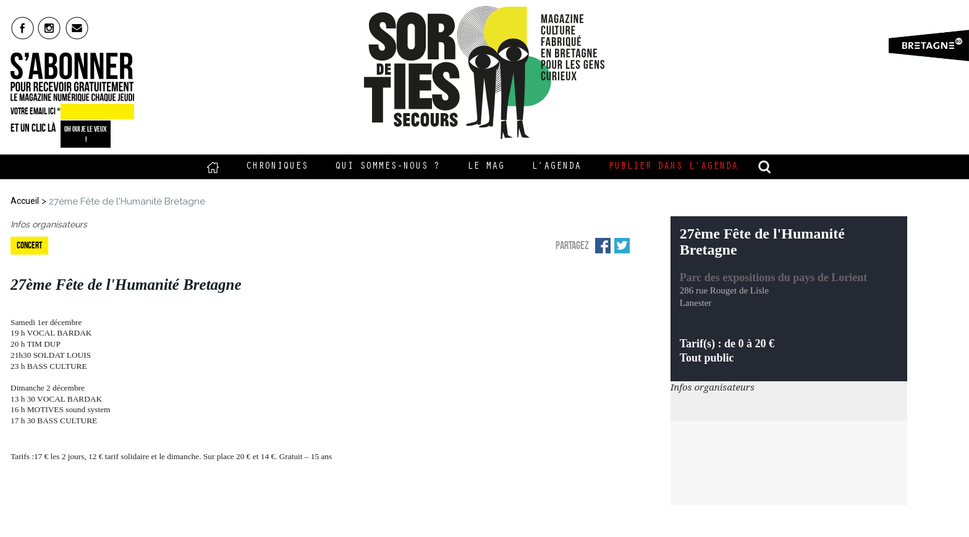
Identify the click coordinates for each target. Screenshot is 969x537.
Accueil (212, 166)
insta (50, 27)
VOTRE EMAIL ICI (36, 111)
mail (78, 27)
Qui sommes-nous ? (387, 167)
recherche (765, 166)
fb (23, 27)
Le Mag (485, 167)
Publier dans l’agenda (673, 167)
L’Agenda (556, 167)
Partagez (572, 245)
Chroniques (277, 167)
